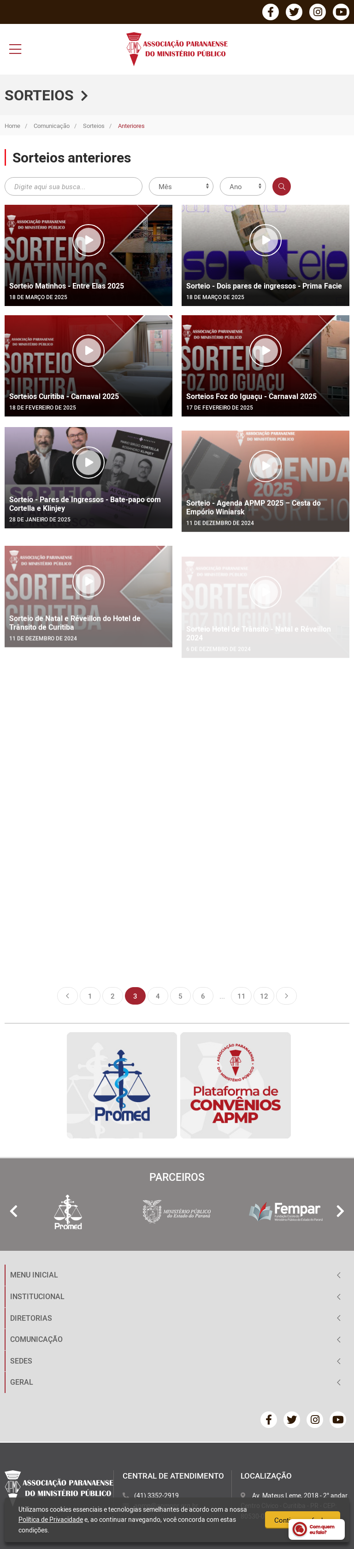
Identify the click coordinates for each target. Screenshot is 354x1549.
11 (241, 995)
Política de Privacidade (50, 1519)
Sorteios (94, 125)
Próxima (286, 996)
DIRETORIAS (31, 1318)
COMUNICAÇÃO (36, 1339)
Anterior (67, 996)
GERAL (21, 1382)
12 (264, 995)
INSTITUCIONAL (37, 1296)
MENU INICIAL (34, 1275)
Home (12, 125)
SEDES (21, 1361)
